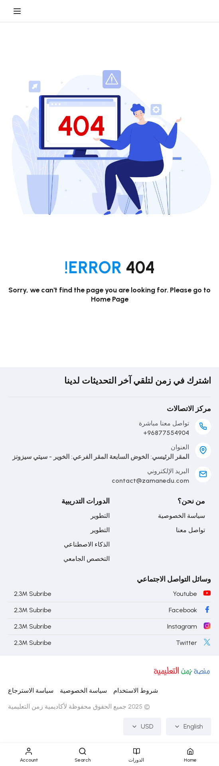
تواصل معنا (190, 530)
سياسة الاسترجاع (30, 690)
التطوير (100, 515)
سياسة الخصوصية (181, 515)
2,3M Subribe (32, 594)
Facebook (183, 610)
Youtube (185, 594)
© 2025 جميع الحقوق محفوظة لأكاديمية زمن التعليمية (79, 706)
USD (142, 726)
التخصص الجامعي (86, 558)
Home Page (109, 299)
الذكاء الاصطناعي (87, 544)
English (188, 726)
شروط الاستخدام (135, 690)
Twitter (186, 642)
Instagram (182, 626)
